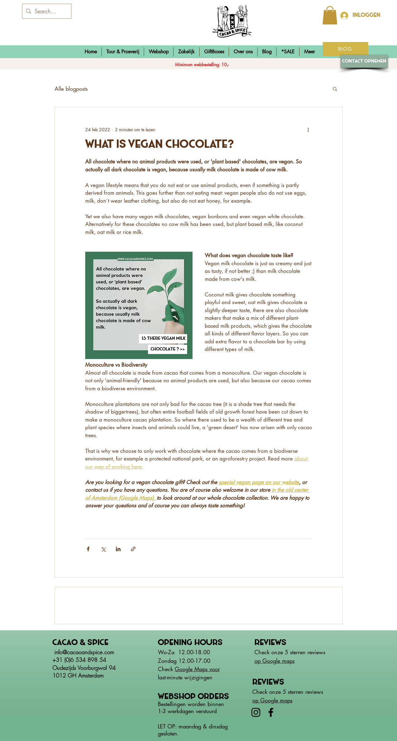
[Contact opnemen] (364, 61)
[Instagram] (256, 712)
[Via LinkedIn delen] (118, 549)
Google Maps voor (197, 669)
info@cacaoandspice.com (84, 652)
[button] (158, 51)
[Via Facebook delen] (88, 549)
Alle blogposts (71, 88)
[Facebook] (271, 712)
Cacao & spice (80, 643)
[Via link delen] (133, 549)
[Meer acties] (308, 129)
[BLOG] (345, 49)
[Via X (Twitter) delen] (103, 549)
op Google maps (274, 660)
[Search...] (46, 11)
